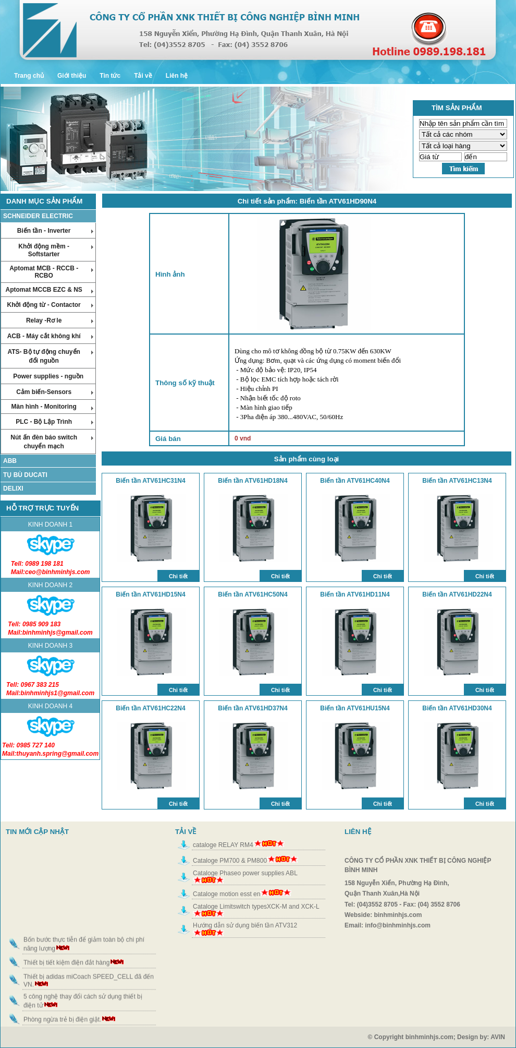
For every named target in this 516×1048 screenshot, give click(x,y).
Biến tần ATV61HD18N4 (252, 480)
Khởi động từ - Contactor (50, 304)
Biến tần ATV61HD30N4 (457, 708)
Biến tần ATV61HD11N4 (354, 594)
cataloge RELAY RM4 (223, 845)
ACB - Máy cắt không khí (50, 336)
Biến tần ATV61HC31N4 (150, 480)
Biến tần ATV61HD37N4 (252, 708)
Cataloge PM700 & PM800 (230, 860)
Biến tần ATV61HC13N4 (457, 480)
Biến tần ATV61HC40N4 (354, 480)
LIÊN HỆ (358, 832)
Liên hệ (177, 75)
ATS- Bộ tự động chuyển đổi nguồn (50, 356)
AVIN (502, 1037)
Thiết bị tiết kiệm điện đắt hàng (66, 971)
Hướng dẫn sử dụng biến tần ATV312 (245, 925)
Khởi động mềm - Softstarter (55, 250)
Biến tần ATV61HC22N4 (150, 708)
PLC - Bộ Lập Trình (54, 421)
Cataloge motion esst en (226, 894)
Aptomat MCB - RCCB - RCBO (51, 272)
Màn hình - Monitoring (52, 406)
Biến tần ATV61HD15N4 (150, 594)
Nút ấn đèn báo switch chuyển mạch (51, 442)
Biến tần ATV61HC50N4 (252, 594)
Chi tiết (178, 576)
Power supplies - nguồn (48, 376)
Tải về (143, 75)
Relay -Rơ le (59, 320)
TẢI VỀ (185, 832)
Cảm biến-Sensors (54, 392)
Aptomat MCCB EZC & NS (49, 289)
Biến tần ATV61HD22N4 (457, 594)
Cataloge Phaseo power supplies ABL (245, 873)
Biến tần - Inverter (55, 230)
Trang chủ (29, 75)
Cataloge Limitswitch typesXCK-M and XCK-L (256, 906)
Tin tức (110, 75)
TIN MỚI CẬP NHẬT (37, 832)
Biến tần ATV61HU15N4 (354, 708)
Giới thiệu (71, 75)
